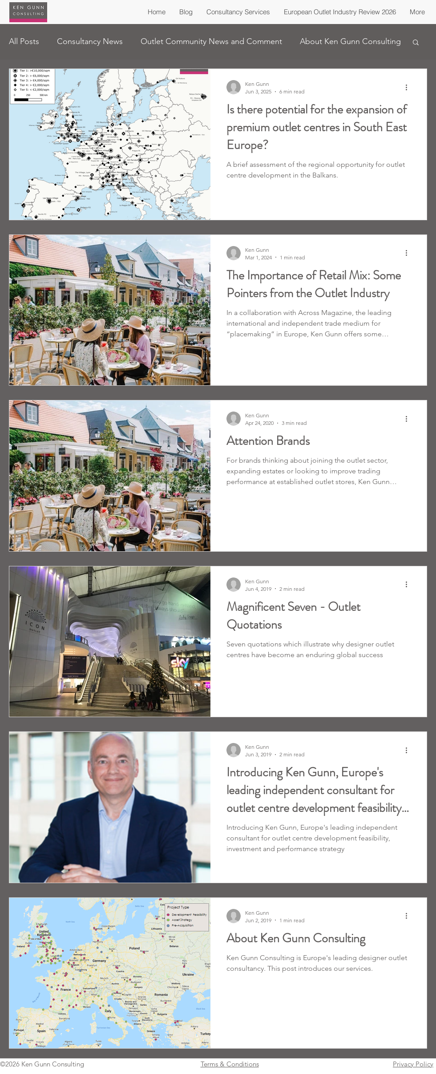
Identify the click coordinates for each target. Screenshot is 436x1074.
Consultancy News (90, 41)
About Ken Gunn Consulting (350, 41)
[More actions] (409, 87)
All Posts (24, 41)
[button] (416, 43)
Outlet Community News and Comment (211, 41)
